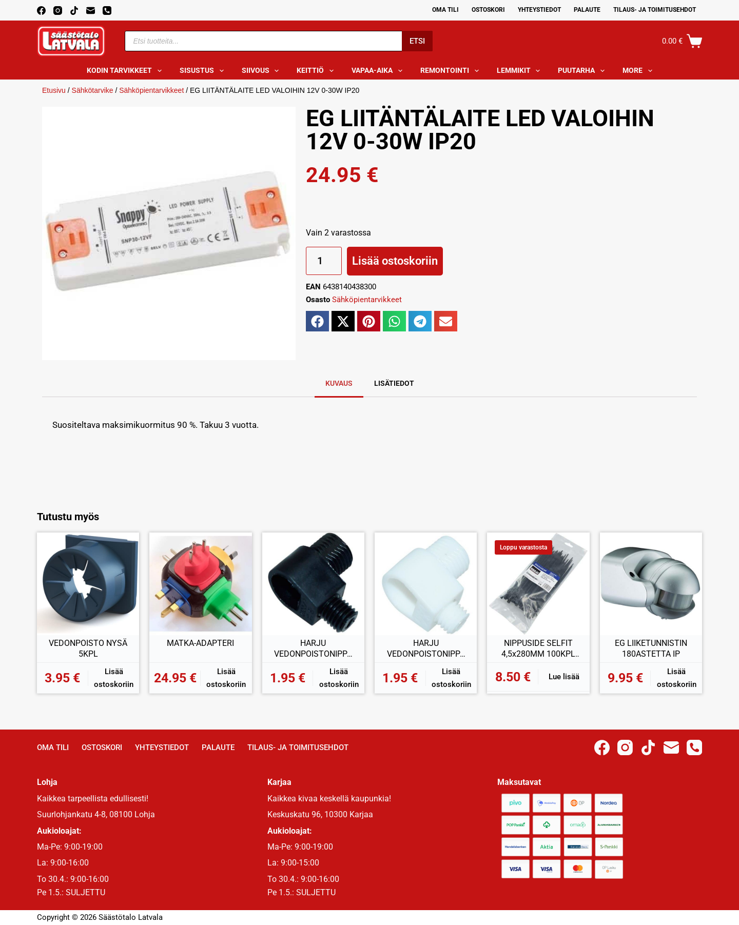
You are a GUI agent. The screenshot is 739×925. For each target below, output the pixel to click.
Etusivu (54, 90)
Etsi (417, 41)
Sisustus (204, 71)
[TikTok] (74, 10)
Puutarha (583, 71)
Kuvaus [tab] (339, 383)
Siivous (262, 71)
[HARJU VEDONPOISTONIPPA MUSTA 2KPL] (313, 584)
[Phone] (107, 10)
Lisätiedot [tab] (394, 383)
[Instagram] (57, 10)
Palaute (587, 9)
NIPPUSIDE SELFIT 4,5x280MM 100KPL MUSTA (538, 649)
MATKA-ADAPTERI (200, 643)
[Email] (90, 10)
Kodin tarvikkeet (126, 71)
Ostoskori (488, 9)
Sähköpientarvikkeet (151, 90)
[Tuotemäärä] (324, 261)
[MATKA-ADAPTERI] (200, 584)
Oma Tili (445, 9)
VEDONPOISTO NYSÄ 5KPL (88, 648)
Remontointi (451, 71)
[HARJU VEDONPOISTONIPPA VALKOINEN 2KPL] (426, 584)
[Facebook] (41, 10)
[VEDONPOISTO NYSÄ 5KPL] (88, 584)
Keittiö (317, 71)
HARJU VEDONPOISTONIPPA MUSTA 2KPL (313, 649)
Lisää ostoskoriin (395, 260)
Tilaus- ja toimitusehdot (654, 9)
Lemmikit (520, 71)
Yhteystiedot (539, 9)
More (639, 71)
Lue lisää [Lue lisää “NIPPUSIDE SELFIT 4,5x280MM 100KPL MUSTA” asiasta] (564, 676)
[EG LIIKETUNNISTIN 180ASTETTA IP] (651, 584)
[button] (317, 321)
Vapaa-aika (379, 71)
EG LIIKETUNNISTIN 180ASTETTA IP (651, 648)
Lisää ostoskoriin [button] (113, 678)
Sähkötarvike (92, 90)
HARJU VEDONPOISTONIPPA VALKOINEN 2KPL (426, 649)
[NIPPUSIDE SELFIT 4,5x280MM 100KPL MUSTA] (538, 584)
